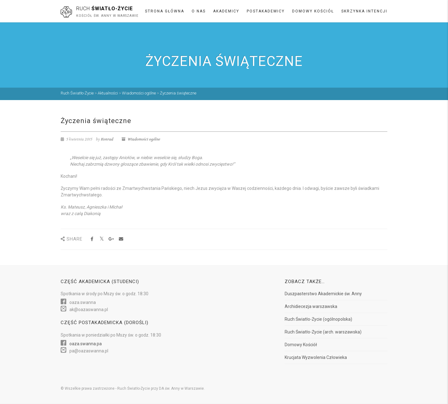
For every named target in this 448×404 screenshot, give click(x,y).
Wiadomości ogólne (144, 139)
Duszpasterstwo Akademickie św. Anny (323, 293)
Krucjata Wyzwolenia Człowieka (316, 357)
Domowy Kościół (313, 11)
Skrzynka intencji (364, 11)
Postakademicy (266, 11)
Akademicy (226, 11)
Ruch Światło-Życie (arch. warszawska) (323, 331)
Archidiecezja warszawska (311, 306)
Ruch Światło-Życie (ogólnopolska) (318, 319)
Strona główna (164, 11)
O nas (199, 11)
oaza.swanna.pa (85, 343)
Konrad (107, 139)
